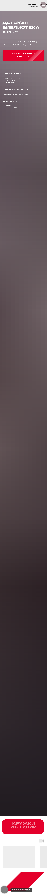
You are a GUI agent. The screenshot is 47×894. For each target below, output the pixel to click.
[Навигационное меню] (43, 5)
